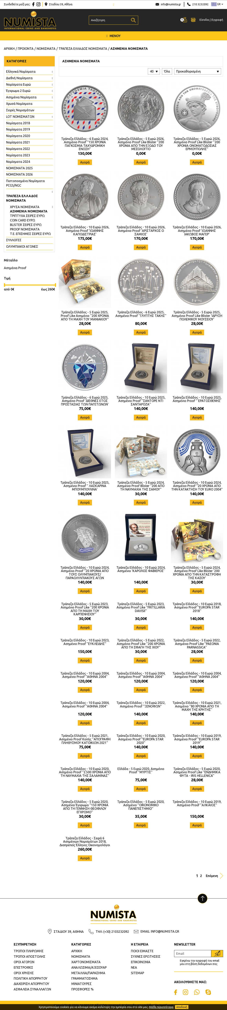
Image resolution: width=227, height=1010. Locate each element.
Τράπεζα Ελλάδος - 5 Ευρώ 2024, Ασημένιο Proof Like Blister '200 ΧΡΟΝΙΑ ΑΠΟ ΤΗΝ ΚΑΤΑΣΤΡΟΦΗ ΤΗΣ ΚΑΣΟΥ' (197, 573)
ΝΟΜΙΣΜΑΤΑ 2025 (19, 168)
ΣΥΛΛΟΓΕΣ (13, 240)
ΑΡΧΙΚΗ (76, 951)
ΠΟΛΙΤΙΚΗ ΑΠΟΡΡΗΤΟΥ (30, 978)
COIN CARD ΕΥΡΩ (22, 220)
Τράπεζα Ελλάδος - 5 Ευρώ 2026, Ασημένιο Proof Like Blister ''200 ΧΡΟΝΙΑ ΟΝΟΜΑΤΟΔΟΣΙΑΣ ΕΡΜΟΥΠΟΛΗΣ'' (197, 144)
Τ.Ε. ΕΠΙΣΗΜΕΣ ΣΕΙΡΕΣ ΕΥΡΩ (30, 234)
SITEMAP (137, 973)
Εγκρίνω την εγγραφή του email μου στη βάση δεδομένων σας (199, 962)
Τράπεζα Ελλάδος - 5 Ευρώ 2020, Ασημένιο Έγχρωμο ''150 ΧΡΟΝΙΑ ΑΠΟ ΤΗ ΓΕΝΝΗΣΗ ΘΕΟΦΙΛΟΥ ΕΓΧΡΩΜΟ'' (84, 807)
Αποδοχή (181, 1007)
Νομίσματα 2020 (18, 136)
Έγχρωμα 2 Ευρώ (18, 90)
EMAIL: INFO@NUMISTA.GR (160, 931)
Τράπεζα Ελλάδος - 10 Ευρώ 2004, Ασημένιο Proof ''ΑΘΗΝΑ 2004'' (84, 675)
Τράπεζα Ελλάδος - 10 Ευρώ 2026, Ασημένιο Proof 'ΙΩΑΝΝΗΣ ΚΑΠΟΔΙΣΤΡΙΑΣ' (84, 230)
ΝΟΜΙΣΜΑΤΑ (80, 956)
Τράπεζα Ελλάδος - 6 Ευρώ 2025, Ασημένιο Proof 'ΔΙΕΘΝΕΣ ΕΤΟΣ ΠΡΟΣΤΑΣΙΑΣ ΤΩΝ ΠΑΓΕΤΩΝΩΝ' (85, 401)
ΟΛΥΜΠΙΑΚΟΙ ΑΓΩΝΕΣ (22, 246)
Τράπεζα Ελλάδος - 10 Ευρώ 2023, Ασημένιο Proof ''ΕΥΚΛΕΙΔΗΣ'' (84, 642)
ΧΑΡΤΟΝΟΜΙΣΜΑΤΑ (86, 962)
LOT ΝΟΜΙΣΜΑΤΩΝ (20, 116)
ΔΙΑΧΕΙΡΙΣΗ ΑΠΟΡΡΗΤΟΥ (31, 984)
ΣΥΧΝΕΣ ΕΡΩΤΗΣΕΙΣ (145, 956)
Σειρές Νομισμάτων (20, 110)
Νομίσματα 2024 (18, 161)
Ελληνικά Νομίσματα (20, 71)
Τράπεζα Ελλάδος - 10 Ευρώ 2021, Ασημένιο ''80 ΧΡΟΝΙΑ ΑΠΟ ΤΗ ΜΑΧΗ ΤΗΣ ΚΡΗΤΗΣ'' (197, 706)
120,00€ (85, 681)
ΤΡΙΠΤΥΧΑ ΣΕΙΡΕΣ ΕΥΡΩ (27, 216)
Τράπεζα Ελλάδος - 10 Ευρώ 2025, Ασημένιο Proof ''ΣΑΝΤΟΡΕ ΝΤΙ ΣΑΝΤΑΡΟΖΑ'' (140, 401)
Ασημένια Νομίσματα (21, 97)
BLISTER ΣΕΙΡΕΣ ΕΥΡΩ (26, 225)
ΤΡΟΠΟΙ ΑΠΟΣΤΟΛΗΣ (29, 956)
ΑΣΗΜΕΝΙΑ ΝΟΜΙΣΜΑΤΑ (28, 211)
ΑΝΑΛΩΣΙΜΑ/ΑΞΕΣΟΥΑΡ (89, 967)
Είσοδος (205, 19)
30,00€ (141, 493)
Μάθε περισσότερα (161, 1007)
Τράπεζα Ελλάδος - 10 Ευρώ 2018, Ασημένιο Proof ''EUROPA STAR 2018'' (197, 607)
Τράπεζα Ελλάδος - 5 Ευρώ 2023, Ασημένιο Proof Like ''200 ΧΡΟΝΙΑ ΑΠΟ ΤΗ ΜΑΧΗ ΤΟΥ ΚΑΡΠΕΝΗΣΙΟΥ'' (85, 609)
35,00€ (141, 816)
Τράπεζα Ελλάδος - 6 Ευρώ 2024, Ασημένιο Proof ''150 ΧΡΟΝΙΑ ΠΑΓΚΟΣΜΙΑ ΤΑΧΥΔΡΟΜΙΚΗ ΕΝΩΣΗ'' (84, 144)
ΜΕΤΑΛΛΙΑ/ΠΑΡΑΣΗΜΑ (88, 973)
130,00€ (85, 153)
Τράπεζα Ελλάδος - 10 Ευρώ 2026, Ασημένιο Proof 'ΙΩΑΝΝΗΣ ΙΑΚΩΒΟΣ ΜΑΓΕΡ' (197, 230)
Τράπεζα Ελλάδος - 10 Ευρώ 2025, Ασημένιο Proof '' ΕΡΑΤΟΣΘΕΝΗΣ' (197, 399)
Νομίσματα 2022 (18, 149)
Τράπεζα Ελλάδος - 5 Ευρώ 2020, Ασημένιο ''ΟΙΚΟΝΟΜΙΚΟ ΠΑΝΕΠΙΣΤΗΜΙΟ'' (140, 805)
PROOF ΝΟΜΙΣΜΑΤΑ (25, 229)
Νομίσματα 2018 (18, 123)
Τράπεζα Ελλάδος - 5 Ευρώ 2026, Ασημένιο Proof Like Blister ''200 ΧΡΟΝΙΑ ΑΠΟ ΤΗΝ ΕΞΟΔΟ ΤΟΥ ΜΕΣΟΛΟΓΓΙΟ (140, 144)
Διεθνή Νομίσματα (19, 78)
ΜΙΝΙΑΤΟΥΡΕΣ (81, 984)
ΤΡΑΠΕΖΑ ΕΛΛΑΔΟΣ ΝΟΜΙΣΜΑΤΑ (22, 198)
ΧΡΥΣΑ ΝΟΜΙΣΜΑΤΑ (24, 207)
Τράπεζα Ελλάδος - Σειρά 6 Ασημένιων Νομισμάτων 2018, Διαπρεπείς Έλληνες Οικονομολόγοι (85, 841)
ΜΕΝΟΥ (113, 36)
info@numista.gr (171, 4)
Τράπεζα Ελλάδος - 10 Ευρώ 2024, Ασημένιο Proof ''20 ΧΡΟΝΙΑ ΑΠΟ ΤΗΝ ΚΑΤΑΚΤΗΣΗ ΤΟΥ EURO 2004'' (197, 486)
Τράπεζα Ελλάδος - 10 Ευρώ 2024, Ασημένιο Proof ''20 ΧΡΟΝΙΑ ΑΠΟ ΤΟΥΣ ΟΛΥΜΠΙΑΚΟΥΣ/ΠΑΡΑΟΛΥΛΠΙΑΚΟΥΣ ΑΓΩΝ (84, 573)
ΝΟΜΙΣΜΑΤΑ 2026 (19, 174)
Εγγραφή (217, 19)
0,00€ (141, 153)
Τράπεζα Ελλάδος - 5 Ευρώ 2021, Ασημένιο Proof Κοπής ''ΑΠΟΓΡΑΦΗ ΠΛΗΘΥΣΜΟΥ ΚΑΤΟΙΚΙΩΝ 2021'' (85, 739)
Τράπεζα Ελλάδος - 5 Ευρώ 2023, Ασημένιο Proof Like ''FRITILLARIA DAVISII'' (141, 607)
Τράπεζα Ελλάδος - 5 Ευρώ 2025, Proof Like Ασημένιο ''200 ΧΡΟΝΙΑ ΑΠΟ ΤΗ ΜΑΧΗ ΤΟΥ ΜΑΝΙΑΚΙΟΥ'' (85, 315)
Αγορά (85, 162)
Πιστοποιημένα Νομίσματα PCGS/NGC (25, 183)
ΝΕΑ (134, 967)
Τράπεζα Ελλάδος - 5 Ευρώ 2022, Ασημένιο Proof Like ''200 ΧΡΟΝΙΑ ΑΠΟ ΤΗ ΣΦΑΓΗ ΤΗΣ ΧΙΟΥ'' (141, 643)
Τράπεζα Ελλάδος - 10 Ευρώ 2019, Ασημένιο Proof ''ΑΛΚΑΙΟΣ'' (197, 803)
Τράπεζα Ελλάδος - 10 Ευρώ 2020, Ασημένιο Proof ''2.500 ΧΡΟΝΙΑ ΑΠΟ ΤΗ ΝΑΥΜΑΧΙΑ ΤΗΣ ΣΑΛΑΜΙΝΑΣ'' (85, 772)
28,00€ (85, 323)
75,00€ (85, 408)
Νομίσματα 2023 (18, 155)
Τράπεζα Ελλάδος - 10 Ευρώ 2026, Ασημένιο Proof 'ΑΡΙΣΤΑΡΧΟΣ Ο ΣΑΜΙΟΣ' (140, 230)
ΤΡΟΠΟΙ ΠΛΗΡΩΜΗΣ (29, 951)
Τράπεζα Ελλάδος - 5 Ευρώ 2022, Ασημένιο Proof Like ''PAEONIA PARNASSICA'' (197, 643)
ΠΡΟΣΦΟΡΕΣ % (82, 989)
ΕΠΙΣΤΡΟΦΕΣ (23, 967)
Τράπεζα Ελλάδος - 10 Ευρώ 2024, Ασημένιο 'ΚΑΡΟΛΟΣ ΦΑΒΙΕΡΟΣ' (140, 569)
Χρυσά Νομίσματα (19, 103)
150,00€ (85, 651)
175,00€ (85, 238)
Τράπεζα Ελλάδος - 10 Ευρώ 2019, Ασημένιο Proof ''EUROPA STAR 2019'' (197, 739)
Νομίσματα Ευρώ (18, 84)
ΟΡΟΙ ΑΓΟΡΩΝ (24, 962)
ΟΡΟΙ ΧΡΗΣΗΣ (24, 973)
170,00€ (141, 238)
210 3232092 (200, 4)
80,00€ (141, 323)
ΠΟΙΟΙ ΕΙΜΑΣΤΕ (142, 951)
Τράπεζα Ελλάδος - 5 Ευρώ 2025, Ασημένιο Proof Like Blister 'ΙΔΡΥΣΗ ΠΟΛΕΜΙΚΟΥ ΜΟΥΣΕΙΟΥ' (197, 315)
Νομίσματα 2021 (18, 142)
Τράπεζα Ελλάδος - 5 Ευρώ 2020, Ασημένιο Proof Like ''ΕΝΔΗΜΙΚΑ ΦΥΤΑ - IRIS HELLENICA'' (197, 772)
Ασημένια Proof (15, 268)
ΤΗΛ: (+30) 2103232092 (112, 931)
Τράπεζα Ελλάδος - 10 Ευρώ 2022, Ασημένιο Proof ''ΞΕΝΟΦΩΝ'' (140, 704)
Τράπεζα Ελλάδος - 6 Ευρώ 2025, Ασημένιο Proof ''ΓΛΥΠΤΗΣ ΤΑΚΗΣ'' (140, 313)
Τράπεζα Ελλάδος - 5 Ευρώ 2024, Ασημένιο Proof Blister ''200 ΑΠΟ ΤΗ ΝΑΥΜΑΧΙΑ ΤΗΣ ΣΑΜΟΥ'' (140, 486)
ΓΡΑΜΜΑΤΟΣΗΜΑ (84, 978)
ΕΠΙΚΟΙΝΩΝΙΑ (140, 962)
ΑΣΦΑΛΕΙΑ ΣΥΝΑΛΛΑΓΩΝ (32, 989)
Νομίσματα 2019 (18, 129)
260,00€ (85, 849)
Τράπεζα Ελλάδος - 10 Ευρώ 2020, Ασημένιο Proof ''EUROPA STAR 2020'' (140, 739)
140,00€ (141, 408)
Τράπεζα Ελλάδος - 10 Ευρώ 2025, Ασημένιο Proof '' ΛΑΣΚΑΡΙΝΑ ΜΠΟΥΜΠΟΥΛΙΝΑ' (84, 486)
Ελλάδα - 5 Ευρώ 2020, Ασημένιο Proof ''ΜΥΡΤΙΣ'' (140, 770)
